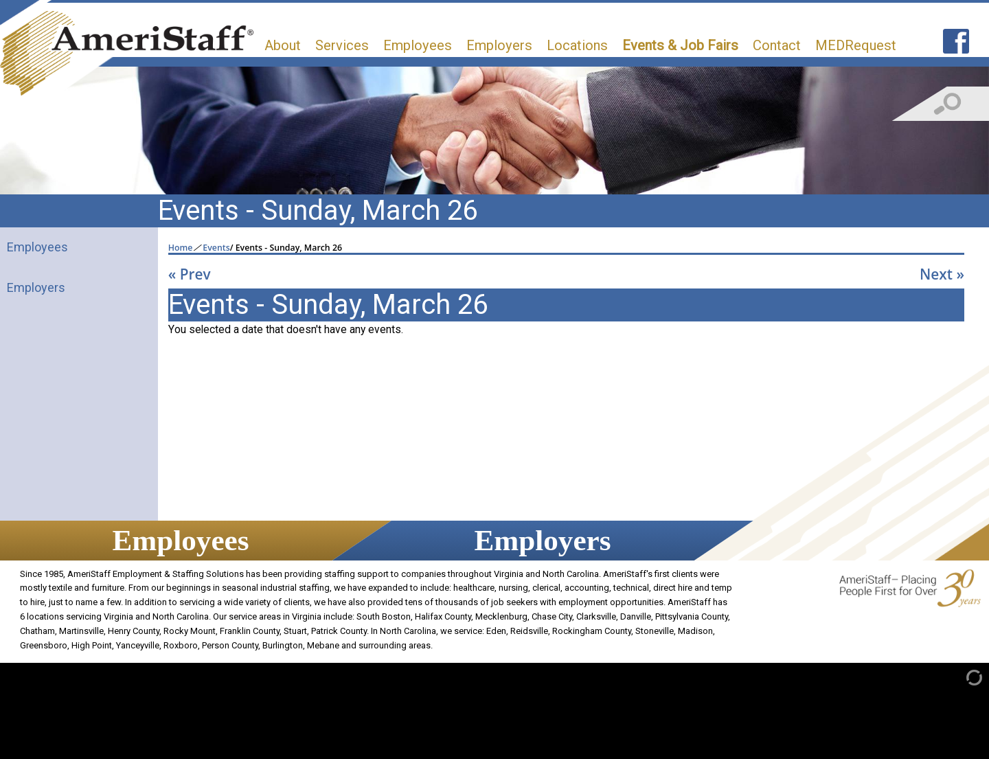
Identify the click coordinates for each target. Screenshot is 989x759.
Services (342, 45)
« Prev (189, 274)
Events (216, 248)
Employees (417, 45)
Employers (499, 45)
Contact (777, 45)
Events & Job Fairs (680, 45)
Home (180, 248)
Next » (942, 274)
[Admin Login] (959, 676)
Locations (577, 45)
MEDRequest (855, 45)
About (282, 45)
